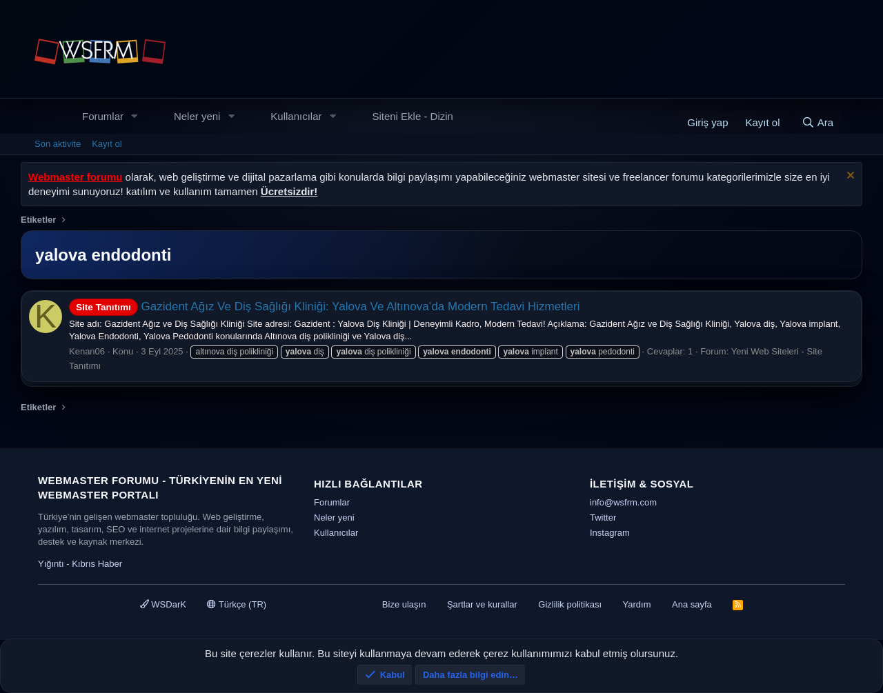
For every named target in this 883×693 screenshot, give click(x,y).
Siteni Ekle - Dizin (412, 116)
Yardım (637, 604)
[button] (134, 116)
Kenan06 (87, 351)
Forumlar (102, 116)
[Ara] (817, 122)
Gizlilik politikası (570, 604)
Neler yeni (197, 116)
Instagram (610, 533)
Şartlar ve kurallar (482, 604)
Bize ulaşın (404, 604)
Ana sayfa (692, 604)
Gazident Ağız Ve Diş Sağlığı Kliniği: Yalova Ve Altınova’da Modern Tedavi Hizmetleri (324, 306)
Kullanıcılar (295, 116)
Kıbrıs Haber (97, 564)
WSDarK (163, 604)
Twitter (603, 517)
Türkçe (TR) (236, 604)
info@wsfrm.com (623, 502)
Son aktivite (57, 144)
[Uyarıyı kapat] (849, 177)
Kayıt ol (106, 144)
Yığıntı (51, 564)
